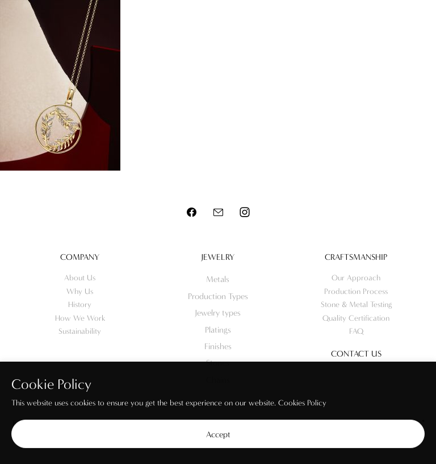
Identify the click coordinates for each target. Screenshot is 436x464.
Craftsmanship (356, 257)
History (79, 304)
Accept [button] (218, 434)
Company (79, 257)
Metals (217, 279)
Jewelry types (218, 313)
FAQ (356, 331)
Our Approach (356, 278)
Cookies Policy (302, 403)
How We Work (80, 318)
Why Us (79, 291)
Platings (218, 330)
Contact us (356, 354)
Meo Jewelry (218, 23)
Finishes (218, 346)
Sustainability (79, 331)
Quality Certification (355, 318)
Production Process (356, 291)
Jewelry (217, 257)
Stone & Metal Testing (356, 304)
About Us (79, 278)
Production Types (218, 296)
